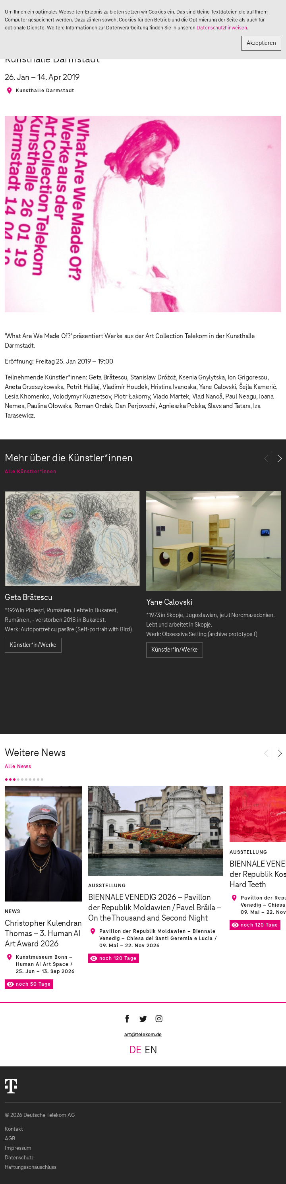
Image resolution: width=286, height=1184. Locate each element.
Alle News (18, 766)
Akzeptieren (261, 43)
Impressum (18, 1148)
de (135, 1050)
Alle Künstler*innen (30, 471)
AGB (10, 1139)
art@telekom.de (143, 1034)
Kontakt (14, 1129)
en (151, 1050)
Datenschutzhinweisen (222, 28)
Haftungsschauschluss (30, 1167)
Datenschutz (19, 1158)
